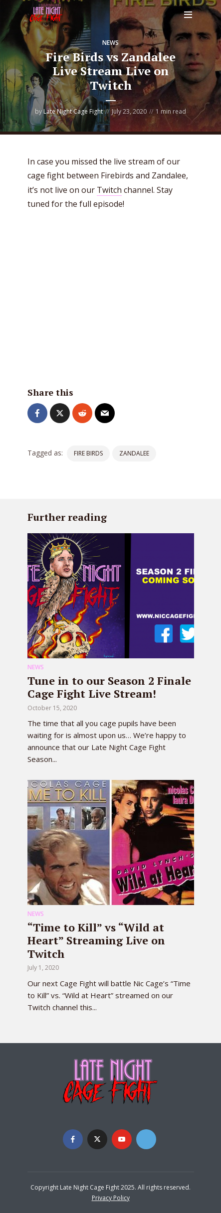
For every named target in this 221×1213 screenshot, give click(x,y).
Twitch (109, 189)
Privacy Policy (111, 1198)
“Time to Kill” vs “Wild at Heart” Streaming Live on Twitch (96, 940)
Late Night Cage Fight (73, 111)
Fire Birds (88, 453)
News (110, 42)
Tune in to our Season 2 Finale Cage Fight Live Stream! (109, 687)
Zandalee (134, 453)
